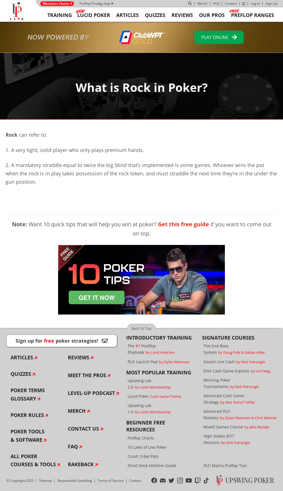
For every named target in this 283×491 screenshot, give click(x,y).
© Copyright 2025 (20, 480)
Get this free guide (183, 224)
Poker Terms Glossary (28, 394)
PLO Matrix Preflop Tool (225, 465)
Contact (231, 3)
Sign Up (271, 3)
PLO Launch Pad (159, 361)
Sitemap (45, 480)
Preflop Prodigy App (95, 3)
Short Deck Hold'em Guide (152, 465)
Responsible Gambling (75, 480)
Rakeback (81, 464)
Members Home (56, 3)
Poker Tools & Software (27, 435)
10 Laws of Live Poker (147, 447)
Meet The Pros (87, 375)
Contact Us (83, 428)
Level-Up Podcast (91, 393)
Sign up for (62, 340)
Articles (22, 357)
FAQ (216, 3)
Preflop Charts (141, 438)
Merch (202, 3)
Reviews (78, 357)
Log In (255, 3)
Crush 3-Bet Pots (143, 456)
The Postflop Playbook (151, 349)
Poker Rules (27, 415)
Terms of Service (111, 480)
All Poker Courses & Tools (33, 460)
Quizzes (21, 373)
